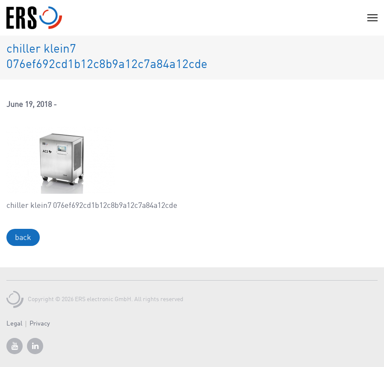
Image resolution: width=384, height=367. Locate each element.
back (23, 238)
